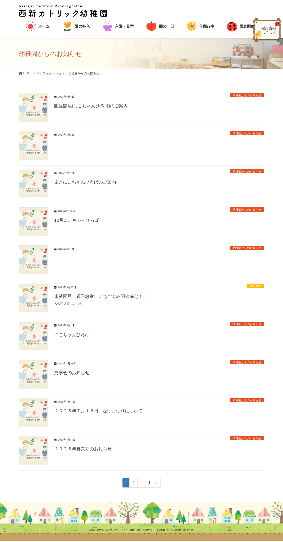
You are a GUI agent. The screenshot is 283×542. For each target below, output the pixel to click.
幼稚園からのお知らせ (247, 95)
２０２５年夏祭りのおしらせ (83, 448)
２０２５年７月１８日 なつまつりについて (98, 410)
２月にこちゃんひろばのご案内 (85, 182)
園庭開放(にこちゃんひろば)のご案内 (91, 105)
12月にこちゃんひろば (76, 220)
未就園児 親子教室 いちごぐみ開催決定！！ (100, 296)
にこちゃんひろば (72, 334)
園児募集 (255, 286)
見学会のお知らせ (72, 372)
